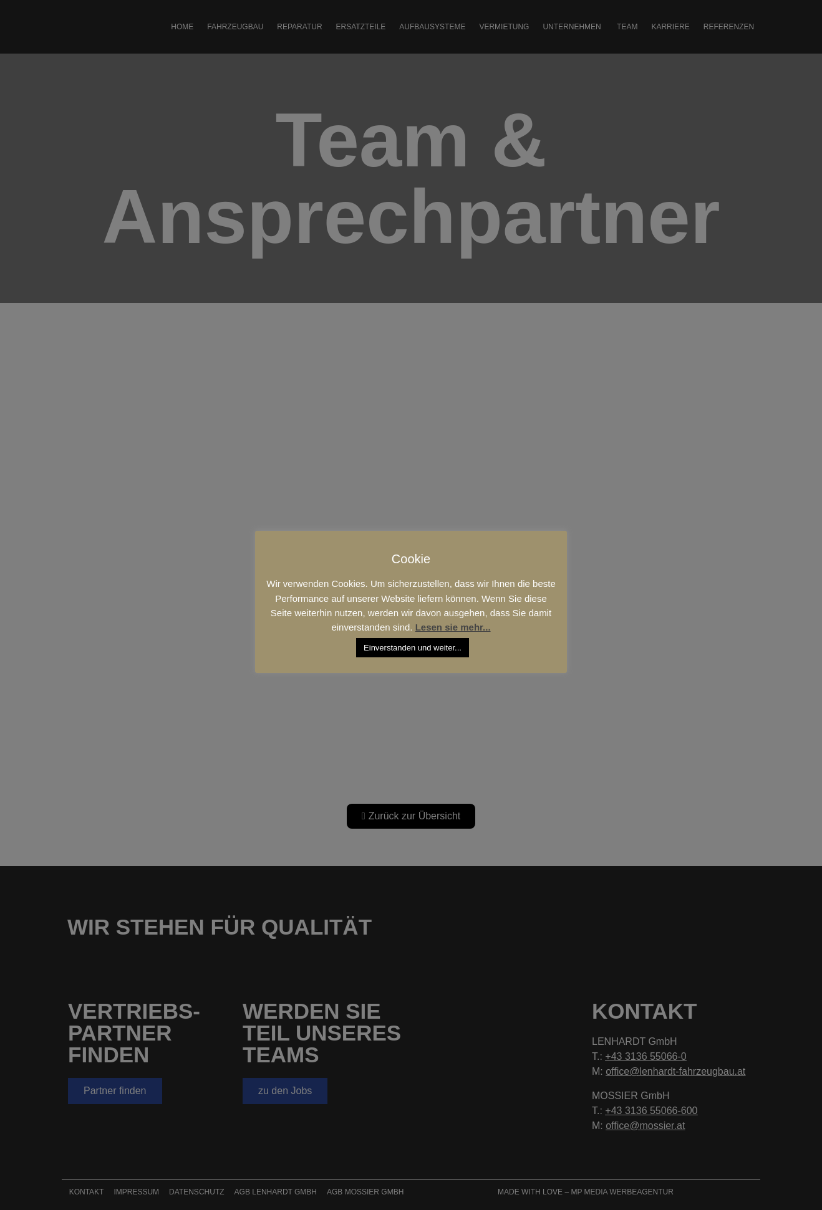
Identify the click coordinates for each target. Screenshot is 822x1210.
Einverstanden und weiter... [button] (413, 647)
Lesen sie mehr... (453, 627)
